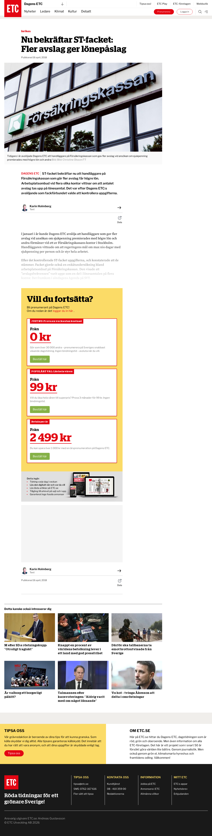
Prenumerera (163, 11)
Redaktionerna (115, 793)
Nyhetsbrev (180, 788)
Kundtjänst (113, 783)
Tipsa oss (14, 753)
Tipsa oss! (145, 3)
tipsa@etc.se (81, 783)
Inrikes (26, 31)
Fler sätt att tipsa (83, 793)
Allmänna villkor (149, 793)
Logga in (184, 11)
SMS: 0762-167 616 (85, 788)
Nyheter (30, 11)
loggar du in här (63, 311)
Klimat (59, 11)
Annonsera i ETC (150, 788)
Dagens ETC (44, 4)
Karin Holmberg (40, 206)
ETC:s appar (180, 783)
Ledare (45, 11)
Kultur (72, 11)
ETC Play (162, 3)
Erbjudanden (181, 793)
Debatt (86, 11)
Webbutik (202, 3)
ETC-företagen (182, 3)
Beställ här (40, 359)
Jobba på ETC (148, 783)
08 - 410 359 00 (116, 788)
